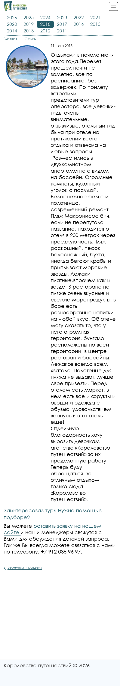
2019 (29, 24)
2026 (12, 17)
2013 (29, 30)
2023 (62, 17)
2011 (62, 30)
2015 (95, 24)
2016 (79, 24)
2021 (95, 17)
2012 (45, 30)
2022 (79, 17)
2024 (45, 17)
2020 (12, 24)
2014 (12, 30)
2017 (62, 24)
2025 (29, 17)
